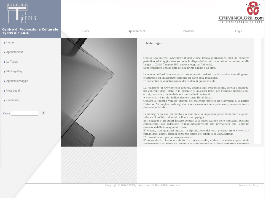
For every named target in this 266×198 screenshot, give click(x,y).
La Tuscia (12, 61)
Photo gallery (14, 71)
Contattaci (188, 31)
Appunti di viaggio (17, 80)
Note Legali (13, 90)
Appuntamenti (137, 31)
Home (86, 31)
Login (238, 31)
